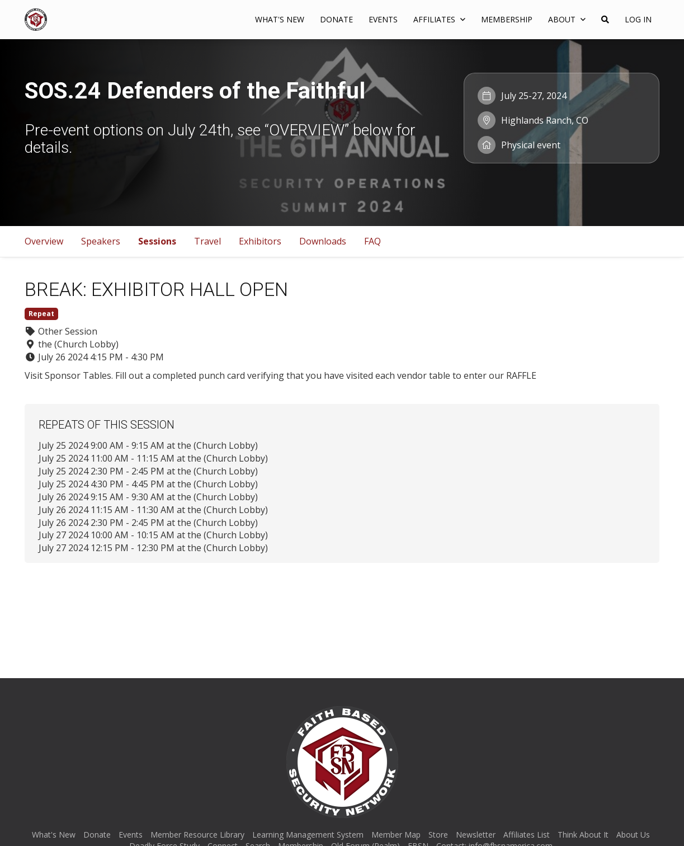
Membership (506, 19)
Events (383, 19)
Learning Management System (308, 834)
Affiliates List (526, 834)
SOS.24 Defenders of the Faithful (195, 90)
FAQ (372, 241)
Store (438, 834)
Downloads (322, 241)
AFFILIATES (439, 19)
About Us (633, 834)
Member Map (396, 834)
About (567, 19)
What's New (279, 19)
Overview (44, 241)
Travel (207, 241)
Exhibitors (260, 241)
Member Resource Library (197, 834)
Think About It (583, 834)
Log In (638, 19)
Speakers (100, 241)
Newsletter (476, 834)
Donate (336, 19)
